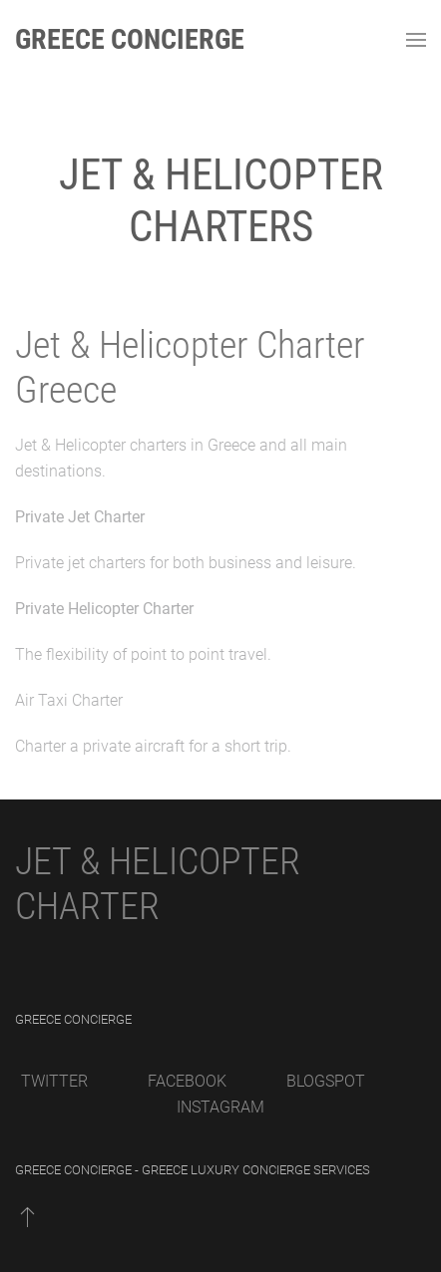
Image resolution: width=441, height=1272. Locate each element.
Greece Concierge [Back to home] (129, 39)
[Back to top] (27, 1216)
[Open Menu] (416, 40)
